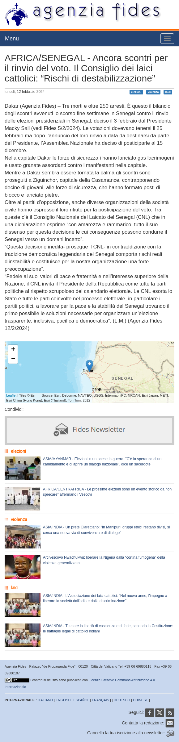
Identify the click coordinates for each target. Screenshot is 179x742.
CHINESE (140, 700)
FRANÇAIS (100, 700)
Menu (12, 38)
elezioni (136, 92)
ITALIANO (45, 700)
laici (168, 92)
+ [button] (13, 349)
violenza (153, 92)
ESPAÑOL (81, 700)
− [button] (13, 359)
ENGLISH (63, 700)
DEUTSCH (122, 700)
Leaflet (11, 395)
